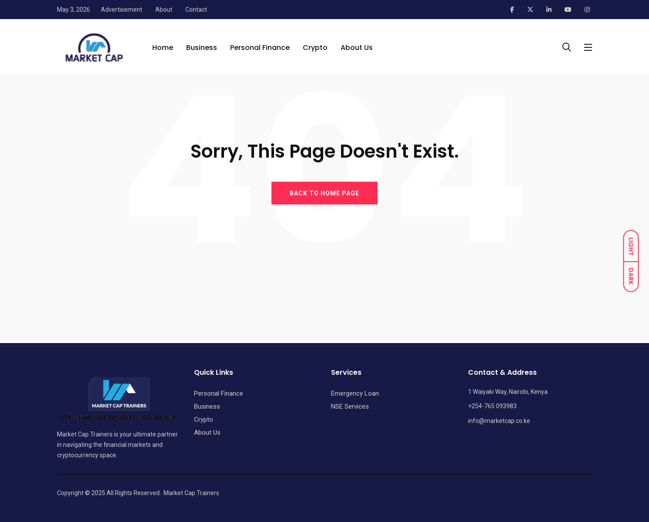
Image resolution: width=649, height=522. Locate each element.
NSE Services (350, 406)
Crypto (315, 48)
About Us (357, 48)
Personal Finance (260, 48)
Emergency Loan (355, 393)
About (163, 9)
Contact (196, 9)
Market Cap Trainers (191, 492)
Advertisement (121, 9)
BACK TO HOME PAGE (324, 192)
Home (162, 48)
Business (201, 48)
